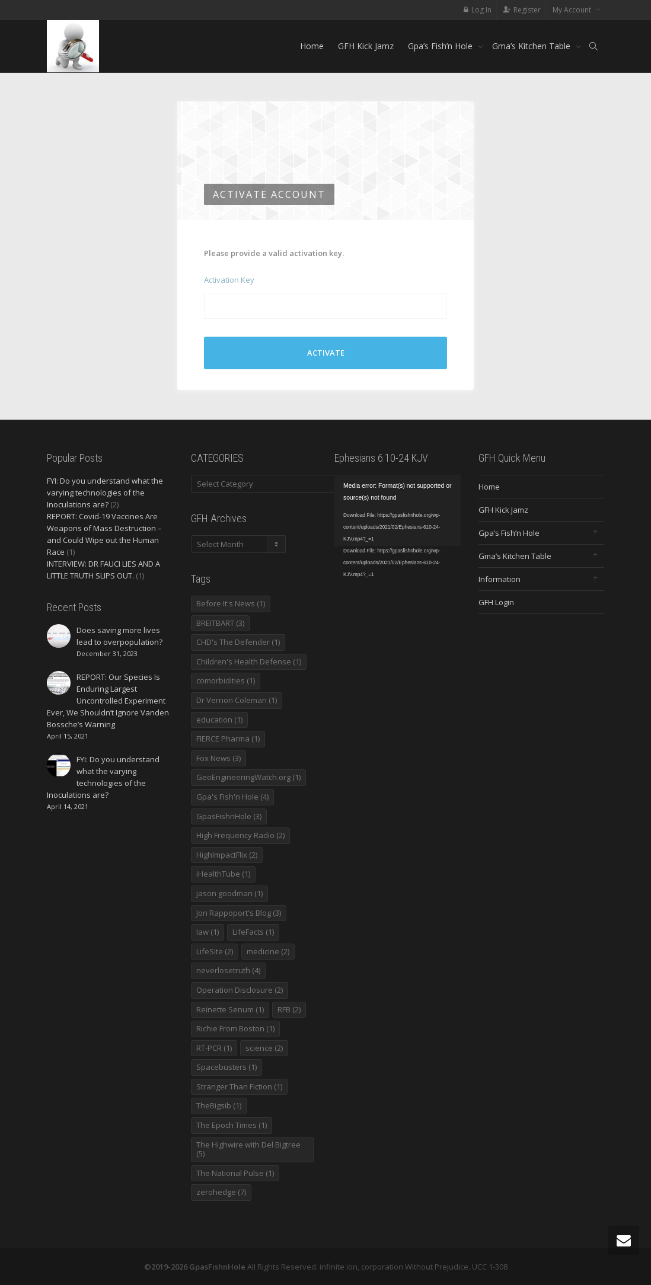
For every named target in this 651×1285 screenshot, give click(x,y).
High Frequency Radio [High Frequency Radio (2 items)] (240, 835)
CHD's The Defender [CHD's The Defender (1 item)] (238, 642)
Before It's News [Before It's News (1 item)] (230, 603)
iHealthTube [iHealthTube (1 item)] (223, 873)
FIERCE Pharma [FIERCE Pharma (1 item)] (228, 738)
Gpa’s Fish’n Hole (441, 46)
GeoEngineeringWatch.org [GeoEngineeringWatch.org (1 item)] (248, 777)
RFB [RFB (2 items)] (289, 1009)
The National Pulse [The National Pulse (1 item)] (235, 1173)
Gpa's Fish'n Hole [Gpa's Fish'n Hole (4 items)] (232, 796)
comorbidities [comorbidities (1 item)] (225, 680)
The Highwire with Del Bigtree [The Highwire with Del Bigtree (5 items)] (248, 1149)
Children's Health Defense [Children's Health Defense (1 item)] (248, 661)
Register (527, 10)
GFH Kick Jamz (366, 46)
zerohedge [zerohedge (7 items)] (221, 1192)
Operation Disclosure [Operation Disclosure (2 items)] (239, 989)
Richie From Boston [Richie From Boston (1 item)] (235, 1028)
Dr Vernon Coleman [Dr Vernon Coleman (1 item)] (236, 700)
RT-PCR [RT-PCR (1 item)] (214, 1048)
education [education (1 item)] (219, 719)
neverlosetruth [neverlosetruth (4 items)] (228, 970)
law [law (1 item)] (207, 931)
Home (312, 46)
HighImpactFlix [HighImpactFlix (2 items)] (226, 854)
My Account (573, 10)
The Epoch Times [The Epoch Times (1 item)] (231, 1125)
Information (499, 579)
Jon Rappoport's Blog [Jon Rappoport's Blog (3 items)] (238, 912)
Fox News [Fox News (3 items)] (218, 758)
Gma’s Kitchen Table (532, 46)
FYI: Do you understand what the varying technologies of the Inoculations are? (105, 492)
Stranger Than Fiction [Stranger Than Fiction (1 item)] (239, 1086)
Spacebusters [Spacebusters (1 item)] (226, 1067)
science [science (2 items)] (264, 1048)
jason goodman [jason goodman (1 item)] (229, 893)
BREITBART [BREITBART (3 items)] (220, 623)
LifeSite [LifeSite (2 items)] (214, 951)
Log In (481, 10)
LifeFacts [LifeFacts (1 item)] (253, 931)
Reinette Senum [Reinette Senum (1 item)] (230, 1009)
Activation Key (229, 279)
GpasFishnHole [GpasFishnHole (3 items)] (228, 816)
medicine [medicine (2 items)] (268, 951)
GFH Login (496, 602)
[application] (397, 510)
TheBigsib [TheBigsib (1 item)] (218, 1105)
